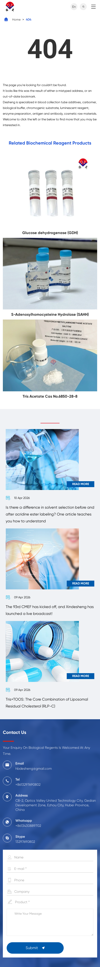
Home (16, 19)
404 (28, 19)
